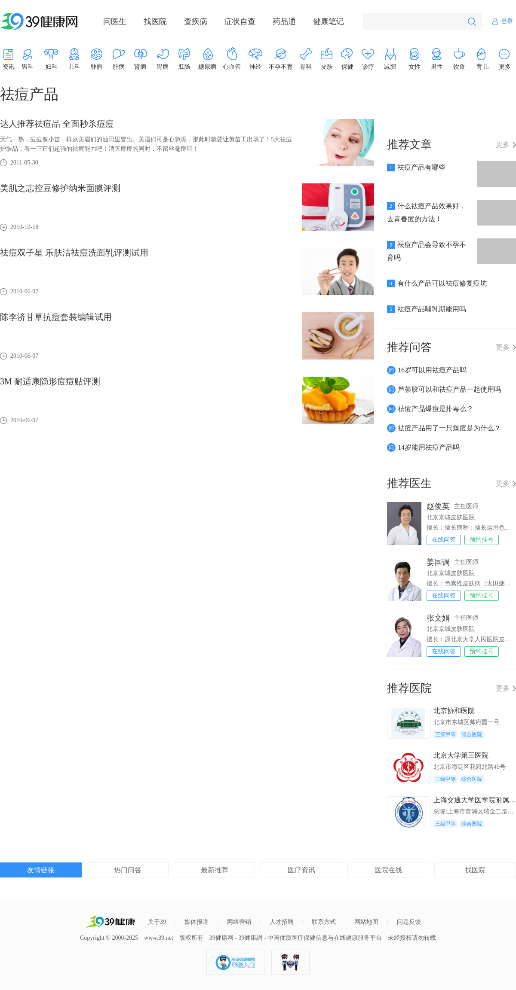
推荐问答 (409, 347)
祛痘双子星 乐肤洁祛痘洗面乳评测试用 (74, 252)
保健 (347, 67)
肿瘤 (96, 67)
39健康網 (250, 938)
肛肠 (184, 67)
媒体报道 (196, 922)
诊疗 (368, 67)
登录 (507, 21)
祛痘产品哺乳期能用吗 (431, 309)
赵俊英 (438, 506)
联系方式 (324, 922)
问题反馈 (409, 922)
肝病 (119, 67)
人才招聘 (282, 922)
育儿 (482, 67)
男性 (437, 67)
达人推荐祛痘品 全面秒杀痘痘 (57, 123)
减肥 (390, 67)
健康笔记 (328, 21)
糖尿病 (207, 67)
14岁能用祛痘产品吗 (429, 447)
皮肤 (327, 67)
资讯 (9, 67)
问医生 (114, 21)
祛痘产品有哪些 (421, 167)
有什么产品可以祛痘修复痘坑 (442, 283)
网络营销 (239, 922)
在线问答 (444, 539)
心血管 (232, 67)
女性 (414, 67)
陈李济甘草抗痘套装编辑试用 (56, 317)
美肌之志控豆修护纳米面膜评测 (60, 188)
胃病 (163, 67)
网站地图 (366, 922)
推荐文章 (409, 144)
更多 (503, 144)
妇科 (52, 67)
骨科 (306, 67)
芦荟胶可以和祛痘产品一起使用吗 (449, 389)
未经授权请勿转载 (412, 938)
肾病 (140, 67)
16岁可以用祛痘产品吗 (432, 370)
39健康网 (221, 938)
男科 (28, 67)
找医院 (155, 21)
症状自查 (239, 21)
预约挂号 (482, 539)
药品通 (284, 21)
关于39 (157, 922)
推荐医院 (409, 688)
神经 (255, 67)
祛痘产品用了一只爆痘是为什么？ (449, 428)
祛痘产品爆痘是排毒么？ (435, 408)
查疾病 (195, 21)
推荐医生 (409, 483)
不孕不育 (281, 67)
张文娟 (438, 618)
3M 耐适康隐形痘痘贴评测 (50, 381)
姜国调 (438, 562)
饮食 (459, 67)
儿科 (74, 67)
